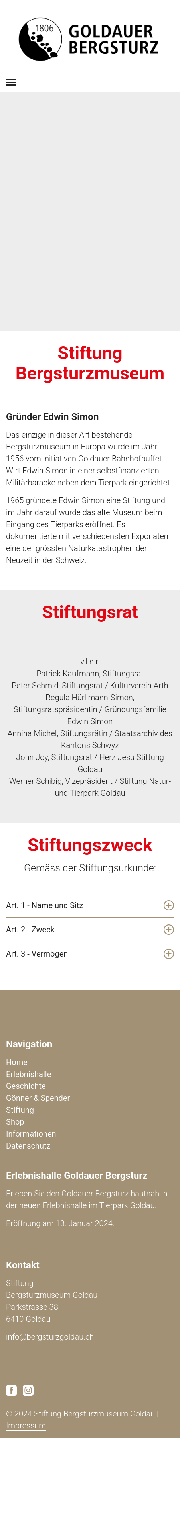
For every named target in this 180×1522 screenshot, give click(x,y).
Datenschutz (28, 1146)
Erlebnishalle (28, 1074)
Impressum (26, 1425)
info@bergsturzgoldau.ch (50, 1337)
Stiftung (20, 1110)
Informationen (31, 1134)
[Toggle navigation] (11, 82)
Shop (15, 1122)
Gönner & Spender (38, 1098)
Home (17, 1062)
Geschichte (26, 1086)
